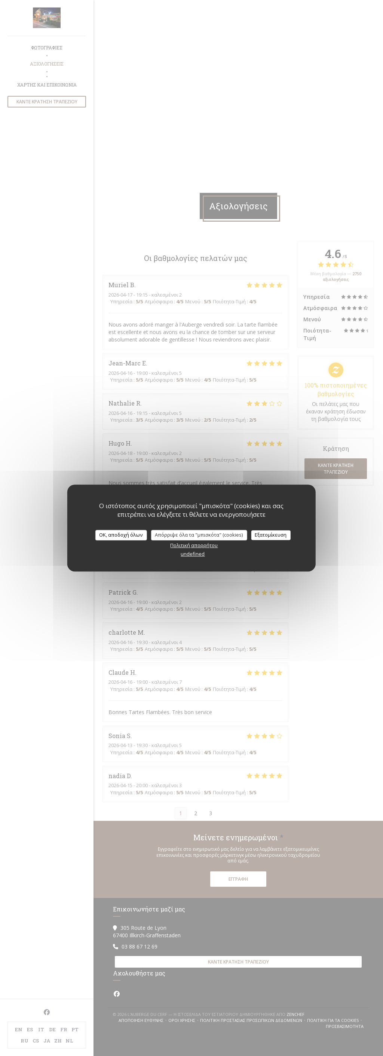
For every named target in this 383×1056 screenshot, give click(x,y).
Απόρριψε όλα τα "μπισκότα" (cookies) (199, 534)
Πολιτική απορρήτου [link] (194, 545)
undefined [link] (193, 553)
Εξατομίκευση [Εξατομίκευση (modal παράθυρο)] (271, 534)
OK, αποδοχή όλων (121, 534)
